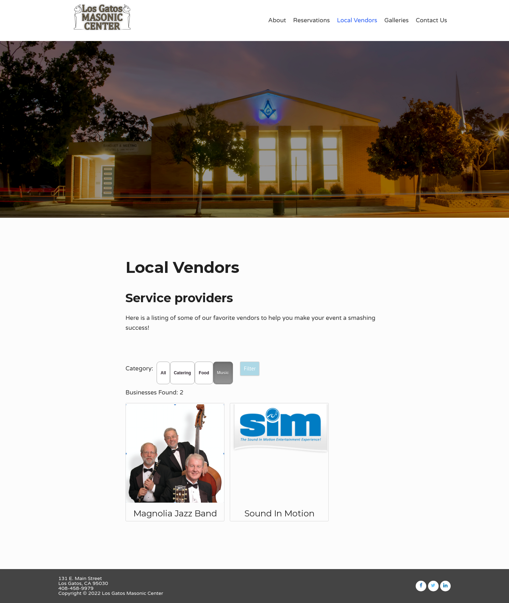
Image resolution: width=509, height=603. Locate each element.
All (163, 372)
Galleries (396, 20)
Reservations (311, 20)
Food (204, 372)
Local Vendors (357, 20)
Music (223, 372)
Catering (182, 372)
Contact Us (431, 20)
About (277, 20)
